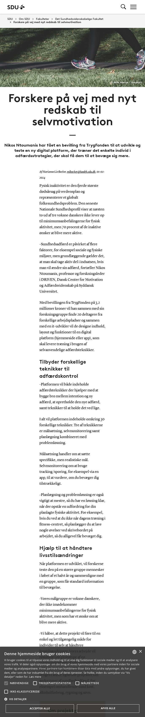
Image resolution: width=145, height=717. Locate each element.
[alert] (72, 682)
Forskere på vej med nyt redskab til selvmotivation (47, 22)
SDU (10, 19)
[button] (6, 683)
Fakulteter (42, 19)
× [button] (140, 651)
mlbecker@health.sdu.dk (81, 171)
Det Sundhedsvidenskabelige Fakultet (79, 19)
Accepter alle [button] (40, 708)
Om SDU (24, 19)
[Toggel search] (123, 7)
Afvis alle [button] (108, 708)
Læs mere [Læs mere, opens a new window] (35, 677)
